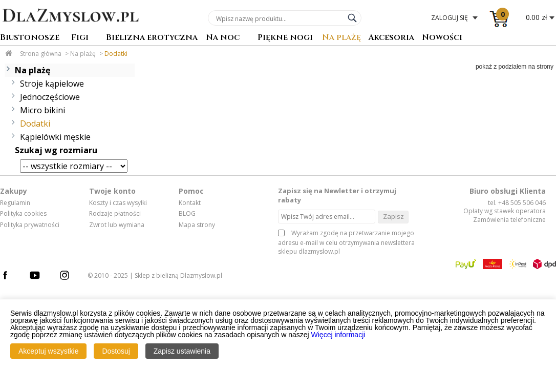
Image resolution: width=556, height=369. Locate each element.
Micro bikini (42, 110)
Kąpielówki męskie (55, 136)
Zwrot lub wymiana (116, 225)
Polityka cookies (23, 214)
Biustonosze (29, 38)
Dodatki (115, 53)
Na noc (223, 38)
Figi (80, 38)
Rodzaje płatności (115, 214)
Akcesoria (391, 38)
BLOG (187, 214)
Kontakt (190, 203)
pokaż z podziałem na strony (514, 66)
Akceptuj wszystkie (48, 351)
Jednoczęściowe (50, 96)
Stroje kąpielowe (52, 83)
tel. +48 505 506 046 (517, 202)
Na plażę (341, 38)
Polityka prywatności (29, 225)
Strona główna (40, 53)
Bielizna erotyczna (152, 38)
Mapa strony (197, 225)
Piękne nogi (285, 38)
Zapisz (393, 216)
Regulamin (15, 203)
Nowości (442, 38)
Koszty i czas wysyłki (118, 203)
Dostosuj (116, 351)
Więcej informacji (338, 335)
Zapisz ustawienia (182, 351)
